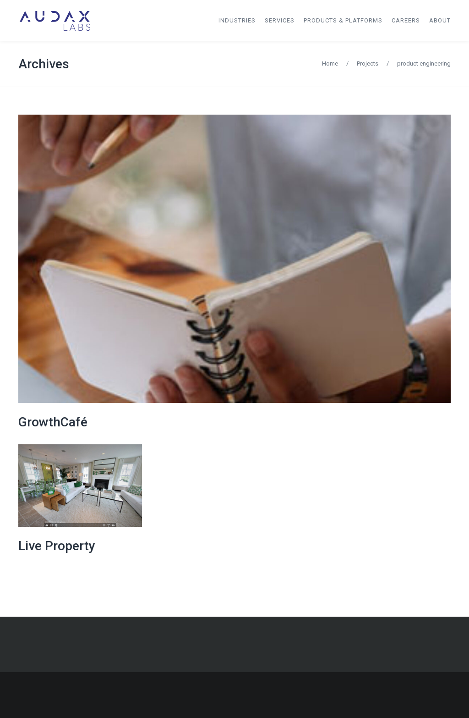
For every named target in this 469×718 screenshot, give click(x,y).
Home (330, 63)
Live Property (56, 545)
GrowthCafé (52, 422)
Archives (43, 64)
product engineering (424, 63)
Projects (367, 63)
